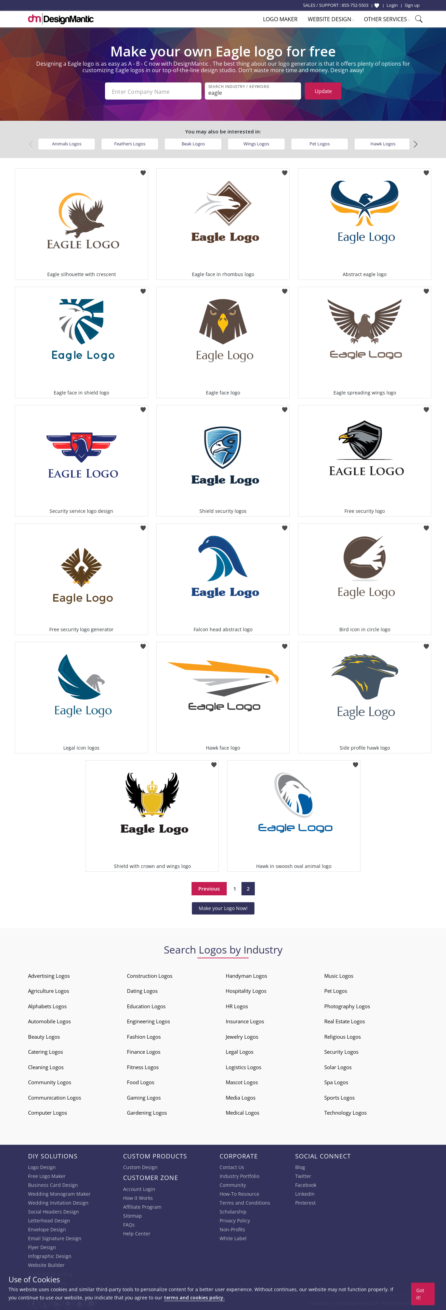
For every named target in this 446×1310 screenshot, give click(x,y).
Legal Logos (239, 1051)
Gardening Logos (147, 1111)
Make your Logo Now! (223, 907)
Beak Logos (193, 143)
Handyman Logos (246, 975)
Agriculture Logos (48, 990)
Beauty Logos (44, 1036)
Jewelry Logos (242, 1036)
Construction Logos (149, 975)
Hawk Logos (382, 143)
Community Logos (49, 1081)
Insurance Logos (245, 1020)
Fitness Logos (143, 1066)
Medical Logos (242, 1111)
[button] (415, 143)
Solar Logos (338, 1066)
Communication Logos (54, 1096)
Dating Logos (142, 990)
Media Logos (240, 1096)
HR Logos (237, 1005)
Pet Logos (320, 143)
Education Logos (146, 1005)
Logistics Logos (243, 1066)
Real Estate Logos (344, 1020)
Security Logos (341, 1051)
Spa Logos (336, 1081)
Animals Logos (66, 143)
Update (323, 91)
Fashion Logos (144, 1036)
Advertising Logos (49, 975)
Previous (209, 887)
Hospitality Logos (246, 990)
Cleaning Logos (46, 1066)
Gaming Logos (144, 1096)
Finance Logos (143, 1051)
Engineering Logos (148, 1020)
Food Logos (140, 1081)
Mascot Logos (242, 1081)
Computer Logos (47, 1111)
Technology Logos (345, 1111)
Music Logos (338, 975)
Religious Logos (342, 1036)
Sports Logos (339, 1096)
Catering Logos (45, 1051)
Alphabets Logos (47, 1005)
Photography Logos (347, 1005)
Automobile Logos (49, 1020)
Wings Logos (256, 143)
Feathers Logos (129, 143)
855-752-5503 (355, 5)
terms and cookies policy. (194, 1297)
